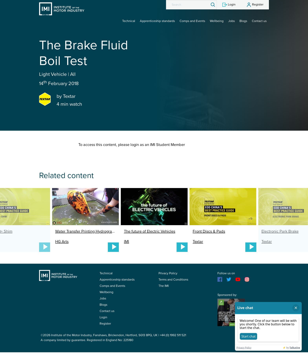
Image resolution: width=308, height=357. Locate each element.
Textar (69, 96)
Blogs (243, 21)
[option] (154, 220)
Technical (128, 21)
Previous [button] (25, 211)
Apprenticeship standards (157, 21)
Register (105, 324)
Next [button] (282, 211)
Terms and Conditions (173, 280)
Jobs (231, 21)
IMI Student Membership (61, 8)
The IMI (164, 286)
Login (103, 317)
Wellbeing (217, 21)
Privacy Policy (168, 273)
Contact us (259, 21)
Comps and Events (192, 21)
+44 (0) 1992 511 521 (173, 335)
